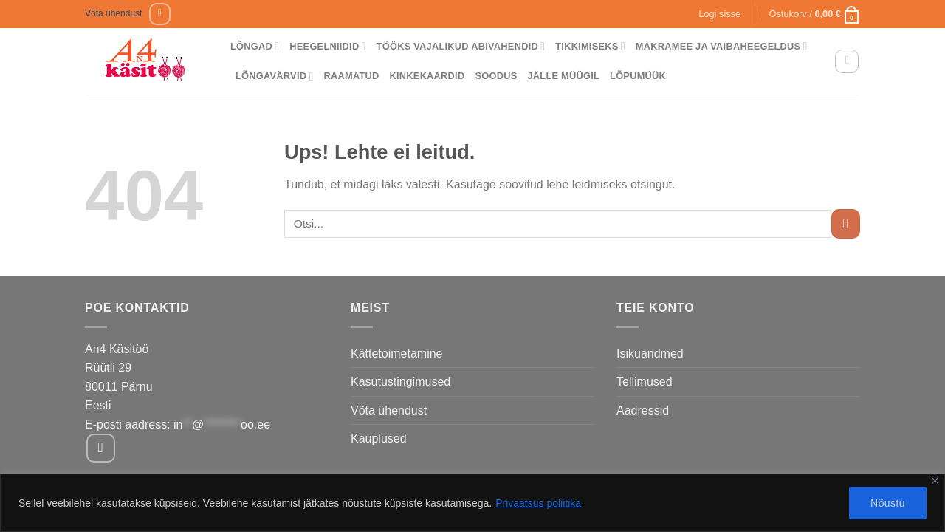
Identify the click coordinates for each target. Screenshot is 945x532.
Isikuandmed (650, 353)
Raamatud (351, 75)
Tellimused (644, 381)
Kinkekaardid (427, 75)
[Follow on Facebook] (160, 13)
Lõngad (254, 46)
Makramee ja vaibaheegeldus (722, 46)
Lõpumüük (638, 75)
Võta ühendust (113, 13)
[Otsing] (847, 61)
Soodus (496, 75)
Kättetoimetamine (397, 353)
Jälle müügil (563, 75)
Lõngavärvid (275, 76)
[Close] (935, 480)
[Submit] (845, 223)
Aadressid (642, 410)
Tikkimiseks (590, 46)
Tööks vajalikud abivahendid (461, 46)
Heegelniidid (327, 46)
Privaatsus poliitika (538, 503)
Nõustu (887, 503)
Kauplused (379, 438)
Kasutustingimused (400, 381)
